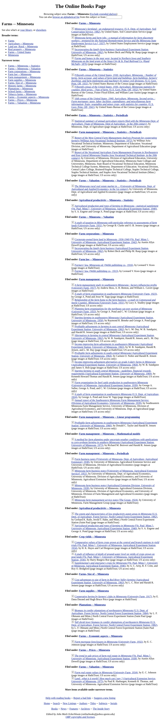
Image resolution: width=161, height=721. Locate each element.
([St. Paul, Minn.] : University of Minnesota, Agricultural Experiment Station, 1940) (114, 207)
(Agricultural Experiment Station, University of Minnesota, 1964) (113, 363)
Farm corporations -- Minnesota (24, 71)
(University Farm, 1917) (113, 596)
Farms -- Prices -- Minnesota (22, 100)
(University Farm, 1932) (109, 641)
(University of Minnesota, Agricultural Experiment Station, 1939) (109, 384)
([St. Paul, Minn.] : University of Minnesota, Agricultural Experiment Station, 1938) (111, 657)
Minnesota (13, 55)
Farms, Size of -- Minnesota (22, 83)
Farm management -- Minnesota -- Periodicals (104, 453)
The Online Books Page (80, 6)
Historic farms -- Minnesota (22, 85)
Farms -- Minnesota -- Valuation (24, 68)
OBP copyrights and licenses (80, 717)
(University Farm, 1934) (106, 672)
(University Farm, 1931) (113, 301)
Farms (11, 40)
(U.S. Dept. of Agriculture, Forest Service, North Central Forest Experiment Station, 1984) (109, 612)
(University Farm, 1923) (116, 294)
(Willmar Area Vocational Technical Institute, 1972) (114, 139)
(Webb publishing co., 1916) (104, 265)
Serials (113, 703)
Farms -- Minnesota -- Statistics (24, 65)
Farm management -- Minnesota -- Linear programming (109, 417)
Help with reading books (58, 698)
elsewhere (41, 30)
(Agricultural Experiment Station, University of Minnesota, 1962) (110, 328)
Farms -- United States (19, 52)
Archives (85, 708)
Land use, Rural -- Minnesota (23, 46)
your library (26, 30)
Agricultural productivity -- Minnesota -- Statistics (106, 200)
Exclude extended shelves (103, 14)
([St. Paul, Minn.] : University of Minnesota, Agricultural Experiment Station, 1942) (110, 241)
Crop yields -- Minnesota (92, 536)
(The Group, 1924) (106, 500)
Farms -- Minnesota (89, 23)
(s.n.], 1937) (113, 40)
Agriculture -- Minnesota (20, 43)
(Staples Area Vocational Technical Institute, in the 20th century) (114, 155)
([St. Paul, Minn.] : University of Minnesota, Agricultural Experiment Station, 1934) (115, 545)
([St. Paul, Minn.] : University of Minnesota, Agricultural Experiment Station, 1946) (114, 564)
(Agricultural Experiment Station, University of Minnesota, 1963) (112, 345)
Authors (83, 703)
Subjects (103, 703)
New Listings (69, 703)
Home (47, 703)
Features (73, 708)
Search (56, 703)
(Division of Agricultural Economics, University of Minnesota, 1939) (110, 401)
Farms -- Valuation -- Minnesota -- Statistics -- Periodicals (110, 180)
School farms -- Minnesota (21, 91)
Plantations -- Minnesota (20, 88)
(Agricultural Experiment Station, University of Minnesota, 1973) (114, 442)
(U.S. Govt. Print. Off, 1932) (113, 88)
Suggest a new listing (104, 698)
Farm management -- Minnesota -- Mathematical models (109, 433)
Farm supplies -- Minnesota (22, 80)
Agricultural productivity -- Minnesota (100, 508)
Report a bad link (82, 698)
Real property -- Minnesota (22, 49)
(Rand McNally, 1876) (111, 61)
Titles (93, 703)
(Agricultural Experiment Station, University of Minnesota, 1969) (111, 372)
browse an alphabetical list (66, 17)
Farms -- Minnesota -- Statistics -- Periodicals (103, 115)
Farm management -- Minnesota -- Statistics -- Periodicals (110, 132)
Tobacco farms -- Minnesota (22, 94)
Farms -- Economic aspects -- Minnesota (28, 97)
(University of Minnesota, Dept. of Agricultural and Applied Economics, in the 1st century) (113, 187)
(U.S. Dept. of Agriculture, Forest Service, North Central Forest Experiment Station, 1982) (114, 515)
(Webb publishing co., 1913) (96, 271)
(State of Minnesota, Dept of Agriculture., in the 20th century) (115, 122)
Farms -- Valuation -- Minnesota (24, 102)
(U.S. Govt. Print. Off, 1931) (114, 79)
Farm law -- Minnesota (19, 74)
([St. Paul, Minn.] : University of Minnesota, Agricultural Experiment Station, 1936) (113, 557)
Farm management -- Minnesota (24, 77)
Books (54, 708)
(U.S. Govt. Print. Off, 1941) (113, 102)
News (63, 708)
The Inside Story (101, 708)
